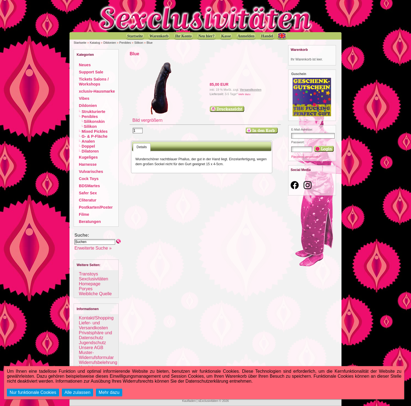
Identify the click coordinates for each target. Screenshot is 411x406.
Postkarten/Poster (96, 207)
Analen (88, 141)
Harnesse (88, 164)
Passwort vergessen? (305, 156)
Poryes (86, 288)
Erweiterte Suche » (93, 248)
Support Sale (91, 72)
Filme (84, 214)
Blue (149, 42)
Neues (85, 65)
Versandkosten (250, 89)
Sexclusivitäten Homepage (93, 281)
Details (142, 147)
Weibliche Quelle (95, 293)
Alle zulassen (77, 392)
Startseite (80, 42)
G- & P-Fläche (94, 136)
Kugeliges (88, 157)
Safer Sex (88, 193)
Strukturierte (93, 111)
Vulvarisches (91, 171)
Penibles (125, 42)
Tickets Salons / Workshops (94, 81)
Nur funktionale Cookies (33, 392)
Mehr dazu (244, 94)
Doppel (88, 146)
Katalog (95, 42)
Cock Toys (89, 178)
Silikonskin (94, 121)
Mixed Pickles (94, 131)
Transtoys (88, 274)
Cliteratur (87, 200)
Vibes (84, 98)
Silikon (138, 42)
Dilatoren (90, 151)
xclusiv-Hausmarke (97, 91)
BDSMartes (89, 186)
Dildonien (109, 42)
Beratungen (90, 221)
